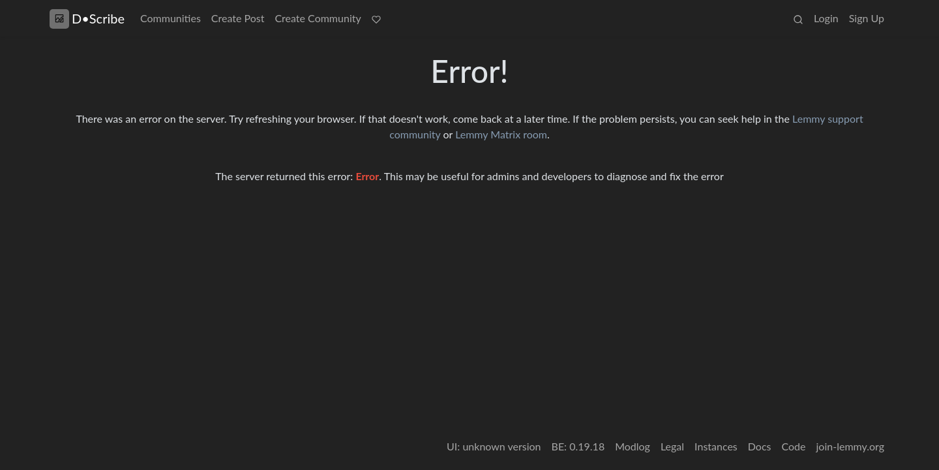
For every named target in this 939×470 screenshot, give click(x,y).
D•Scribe (87, 18)
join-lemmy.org (850, 446)
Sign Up (866, 18)
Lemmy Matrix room (501, 134)
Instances (716, 446)
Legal (672, 446)
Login (826, 18)
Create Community (318, 18)
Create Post (238, 18)
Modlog (632, 446)
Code (794, 446)
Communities (170, 18)
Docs (759, 446)
